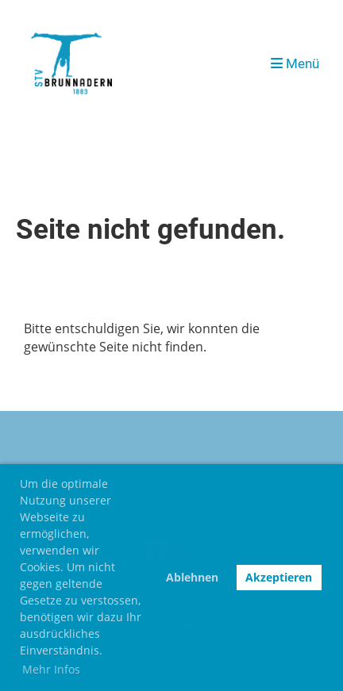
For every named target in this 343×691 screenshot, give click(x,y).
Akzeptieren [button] (278, 577)
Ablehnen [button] (192, 577)
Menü (295, 63)
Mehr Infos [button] (51, 669)
